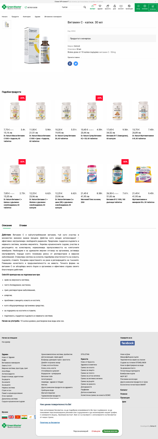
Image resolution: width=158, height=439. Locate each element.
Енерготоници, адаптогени (12, 377)
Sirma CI (153, 426)
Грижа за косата (87, 367)
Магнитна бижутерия (50, 398)
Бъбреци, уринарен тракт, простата (55, 360)
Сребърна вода (47, 390)
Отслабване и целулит (50, 371)
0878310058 (32, 8)
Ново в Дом (125, 354)
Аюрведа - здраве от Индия (52, 382)
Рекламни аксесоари (128, 379)
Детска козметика (88, 392)
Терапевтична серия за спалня (132, 360)
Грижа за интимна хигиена (91, 378)
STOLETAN (85, 354)
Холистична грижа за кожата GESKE (95, 395)
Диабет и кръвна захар (50, 363)
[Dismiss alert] (155, 1)
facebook (127, 343)
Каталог (123, 390)
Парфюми (85, 390)
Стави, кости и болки (49, 365)
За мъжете (6, 385)
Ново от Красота (87, 362)
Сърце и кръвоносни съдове (13, 401)
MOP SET (124, 376)
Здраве (5, 354)
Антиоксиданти (8, 374)
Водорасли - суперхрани (51, 374)
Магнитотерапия (48, 393)
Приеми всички (110, 431)
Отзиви (23, 225)
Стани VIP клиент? (62, 1)
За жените (6, 382)
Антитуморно (46, 379)
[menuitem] (153, 7)
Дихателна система (10, 399)
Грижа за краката (88, 384)
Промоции (125, 398)
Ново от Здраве (8, 357)
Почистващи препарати (130, 371)
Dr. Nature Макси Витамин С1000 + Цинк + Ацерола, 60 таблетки (39, 138)
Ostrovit (77, 46)
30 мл (79, 49)
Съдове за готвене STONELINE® (133, 363)
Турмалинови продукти (50, 396)
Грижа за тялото (87, 373)
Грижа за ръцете (87, 381)
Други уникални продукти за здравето (57, 387)
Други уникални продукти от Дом (134, 382)
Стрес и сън (6, 390)
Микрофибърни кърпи (129, 357)
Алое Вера (6, 371)
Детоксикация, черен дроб (52, 357)
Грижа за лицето (87, 370)
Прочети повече (75, 57)
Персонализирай (80, 431)
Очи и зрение (7, 396)
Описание (7, 225)
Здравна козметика (89, 365)
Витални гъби (46, 376)
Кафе (4, 360)
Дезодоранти (86, 387)
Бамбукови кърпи (127, 374)
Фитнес (44, 385)
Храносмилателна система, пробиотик (56, 354)
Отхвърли (96, 431)
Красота (84, 359)
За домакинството (127, 368)
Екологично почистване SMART (133, 385)
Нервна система (8, 388)
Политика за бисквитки (50, 422)
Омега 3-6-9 (6, 366)
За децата (6, 379)
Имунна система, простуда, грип (15, 368)
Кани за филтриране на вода (132, 365)
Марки (123, 402)
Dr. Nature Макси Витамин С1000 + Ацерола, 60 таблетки (14, 138)
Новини (123, 394)
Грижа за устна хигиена (90, 376)
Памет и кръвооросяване (12, 393)
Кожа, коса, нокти (48, 368)
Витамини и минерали (11, 363)
